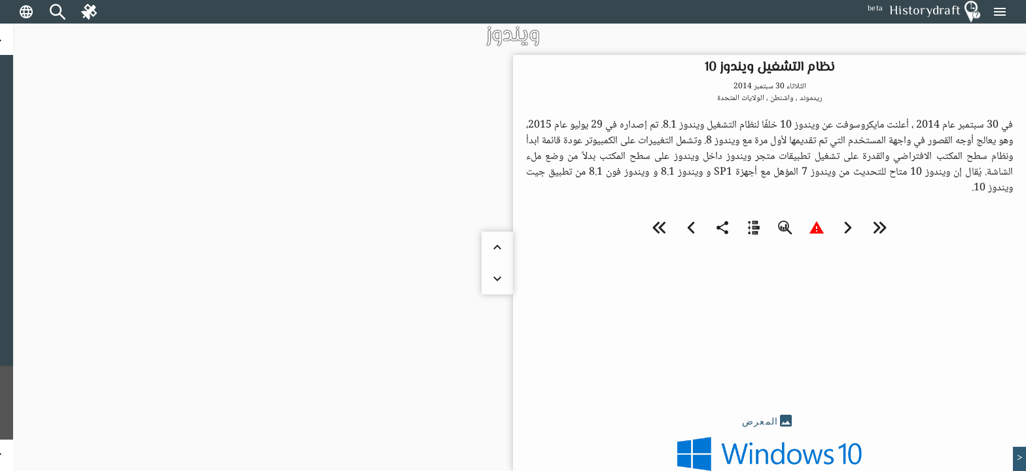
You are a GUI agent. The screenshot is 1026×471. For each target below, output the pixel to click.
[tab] (769, 421)
